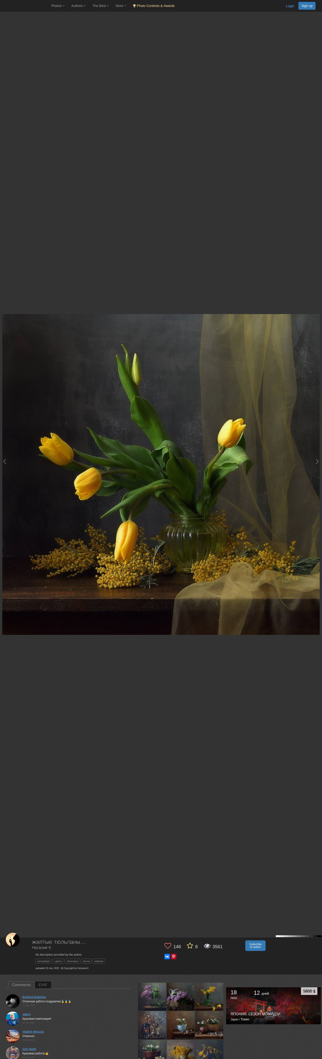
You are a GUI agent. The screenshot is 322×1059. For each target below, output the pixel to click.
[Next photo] (317, 461)
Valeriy (26, 1014)
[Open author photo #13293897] (209, 1053)
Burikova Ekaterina (34, 997)
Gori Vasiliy (29, 1049)
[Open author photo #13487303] (152, 1025)
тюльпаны (72, 961)
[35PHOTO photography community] (25, 6)
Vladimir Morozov (33, 1031)
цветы (58, 961)
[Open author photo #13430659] (181, 1053)
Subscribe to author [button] (255, 946)
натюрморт (43, 961)
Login (290, 6)
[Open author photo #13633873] (152, 996)
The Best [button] (100, 5)
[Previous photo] (4, 461)
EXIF (43, 985)
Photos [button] (57, 5)
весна (86, 961)
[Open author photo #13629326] (181, 996)
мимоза (99, 961)
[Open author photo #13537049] (209, 996)
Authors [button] (78, 5)
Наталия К (41, 948)
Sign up (307, 5)
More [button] (121, 5)
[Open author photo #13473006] (209, 1025)
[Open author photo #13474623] (181, 1025)
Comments (21, 985)
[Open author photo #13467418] (152, 1053)
